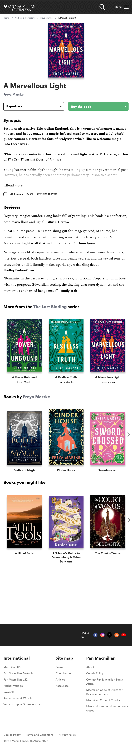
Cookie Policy (94, 673)
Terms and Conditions (39, 734)
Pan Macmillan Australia (18, 673)
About (90, 667)
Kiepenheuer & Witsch (17, 698)
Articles (60, 679)
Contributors (63, 673)
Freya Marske (46, 17)
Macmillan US (12, 667)
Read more (14, 185)
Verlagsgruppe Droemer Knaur (22, 704)
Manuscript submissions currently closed (107, 708)
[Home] (19, 7)
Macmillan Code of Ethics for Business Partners (104, 692)
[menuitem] (22, 658)
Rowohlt (8, 692)
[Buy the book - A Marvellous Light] (95, 106)
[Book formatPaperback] (31, 106)
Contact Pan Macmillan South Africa (104, 681)
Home (6, 17)
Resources (62, 685)
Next (129, 434)
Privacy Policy (67, 734)
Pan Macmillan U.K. (15, 679)
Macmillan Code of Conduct (103, 700)
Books (59, 667)
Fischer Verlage (13, 685)
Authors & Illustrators (25, 17)
